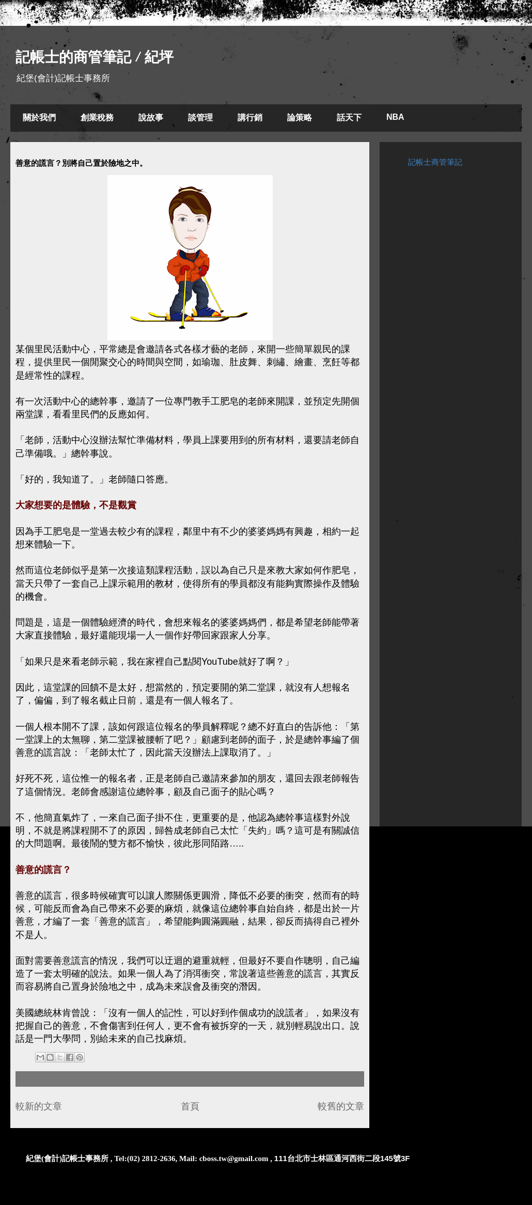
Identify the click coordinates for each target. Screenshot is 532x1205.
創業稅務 (97, 117)
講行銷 (250, 117)
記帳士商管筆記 (435, 162)
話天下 (349, 117)
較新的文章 (38, 1106)
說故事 (150, 117)
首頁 (190, 1106)
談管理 (200, 117)
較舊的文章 (341, 1106)
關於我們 (39, 117)
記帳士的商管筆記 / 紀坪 (94, 57)
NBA (395, 117)
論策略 (299, 117)
